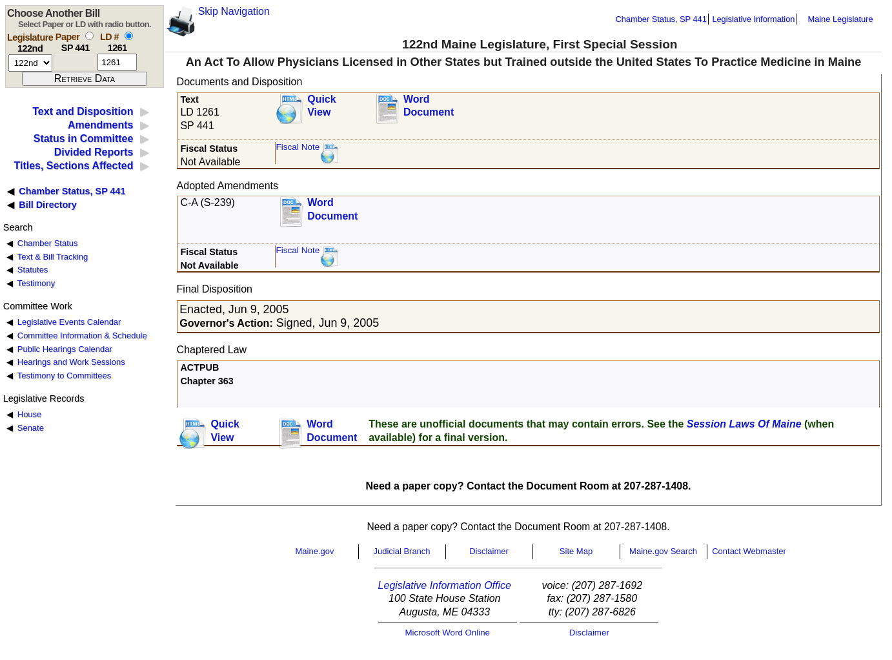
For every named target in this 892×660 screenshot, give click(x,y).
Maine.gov (315, 551)
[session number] (30, 63)
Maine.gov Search (663, 551)
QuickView (321, 106)
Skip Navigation (234, 11)
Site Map (576, 551)
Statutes (32, 269)
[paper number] (75, 62)
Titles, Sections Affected (73, 165)
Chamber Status (47, 243)
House (29, 414)
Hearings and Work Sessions (71, 362)
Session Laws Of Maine (744, 423)
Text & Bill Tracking (52, 257)
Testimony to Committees (64, 375)
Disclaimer (489, 551)
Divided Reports (94, 152)
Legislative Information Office (444, 585)
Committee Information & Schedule (82, 335)
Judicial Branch (401, 551)
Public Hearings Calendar (64, 349)
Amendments (100, 124)
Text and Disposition (82, 111)
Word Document (428, 106)
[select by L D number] (129, 36)
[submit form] (84, 79)
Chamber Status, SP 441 (661, 19)
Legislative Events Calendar (69, 322)
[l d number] (117, 62)
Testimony (36, 283)
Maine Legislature (840, 19)
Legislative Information (753, 19)
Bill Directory (48, 205)
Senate (30, 428)
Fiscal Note (297, 147)
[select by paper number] (89, 36)
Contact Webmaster (749, 551)
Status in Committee (84, 138)
